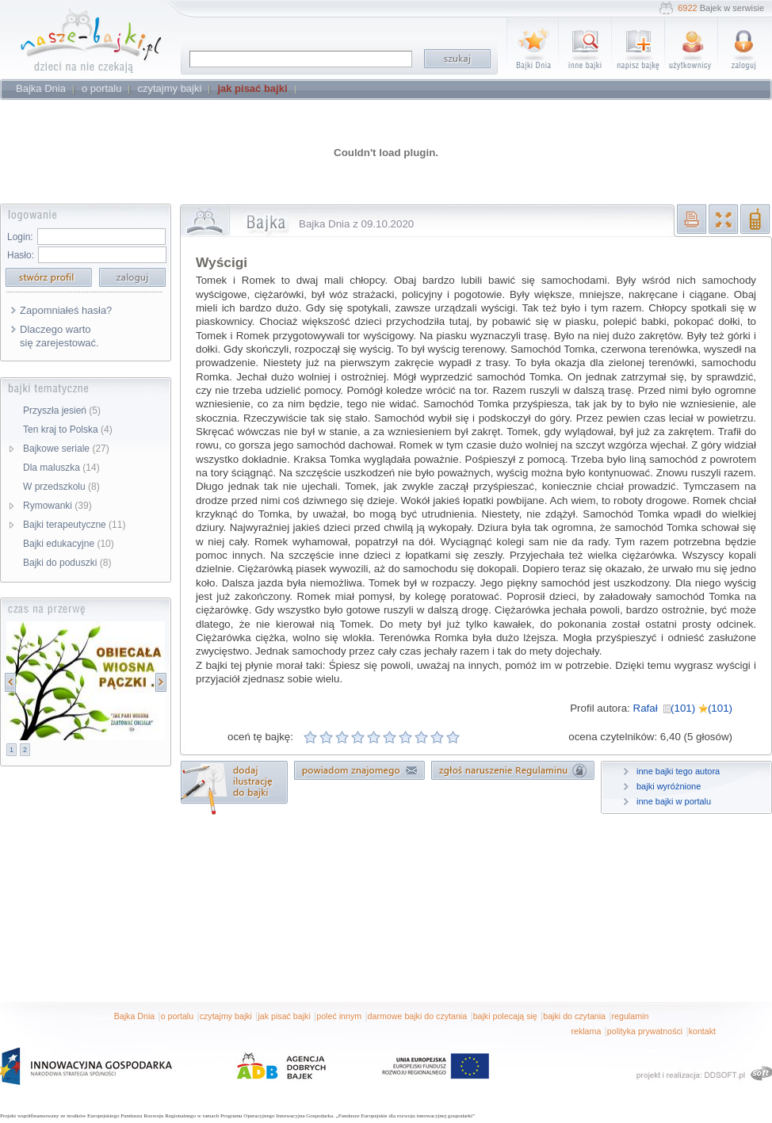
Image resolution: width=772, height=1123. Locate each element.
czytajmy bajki (226, 1016)
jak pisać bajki (284, 1016)
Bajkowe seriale (66, 448)
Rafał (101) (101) (682, 708)
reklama (586, 1031)
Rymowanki (57, 505)
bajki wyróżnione (668, 786)
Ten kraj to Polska (68, 429)
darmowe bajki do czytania (418, 1016)
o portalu (177, 1016)
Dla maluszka (61, 467)
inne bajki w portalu (673, 801)
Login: (20, 237)
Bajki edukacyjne (68, 543)
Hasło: (20, 255)
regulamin (630, 1016)
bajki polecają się (505, 1016)
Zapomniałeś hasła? (66, 310)
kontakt (702, 1031)
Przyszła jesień (62, 410)
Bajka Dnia (134, 1016)
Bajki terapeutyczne (74, 524)
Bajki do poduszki (67, 562)
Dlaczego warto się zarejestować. (59, 336)
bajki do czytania (574, 1016)
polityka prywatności (644, 1031)
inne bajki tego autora (678, 771)
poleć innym (338, 1016)
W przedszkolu (61, 486)
